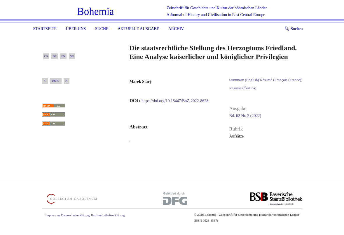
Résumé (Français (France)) (281, 80)
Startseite (45, 29)
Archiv (176, 29)
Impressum (53, 215)
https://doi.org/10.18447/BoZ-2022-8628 (175, 101)
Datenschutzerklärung (75, 215)
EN (63, 56)
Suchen (293, 29)
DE (55, 56)
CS (46, 56)
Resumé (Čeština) (242, 88)
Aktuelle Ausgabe (138, 29)
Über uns (76, 29)
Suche (102, 29)
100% (55, 80)
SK (72, 56)
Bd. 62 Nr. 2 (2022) (245, 116)
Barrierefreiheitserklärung (108, 215)
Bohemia (95, 11)
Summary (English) (244, 80)
